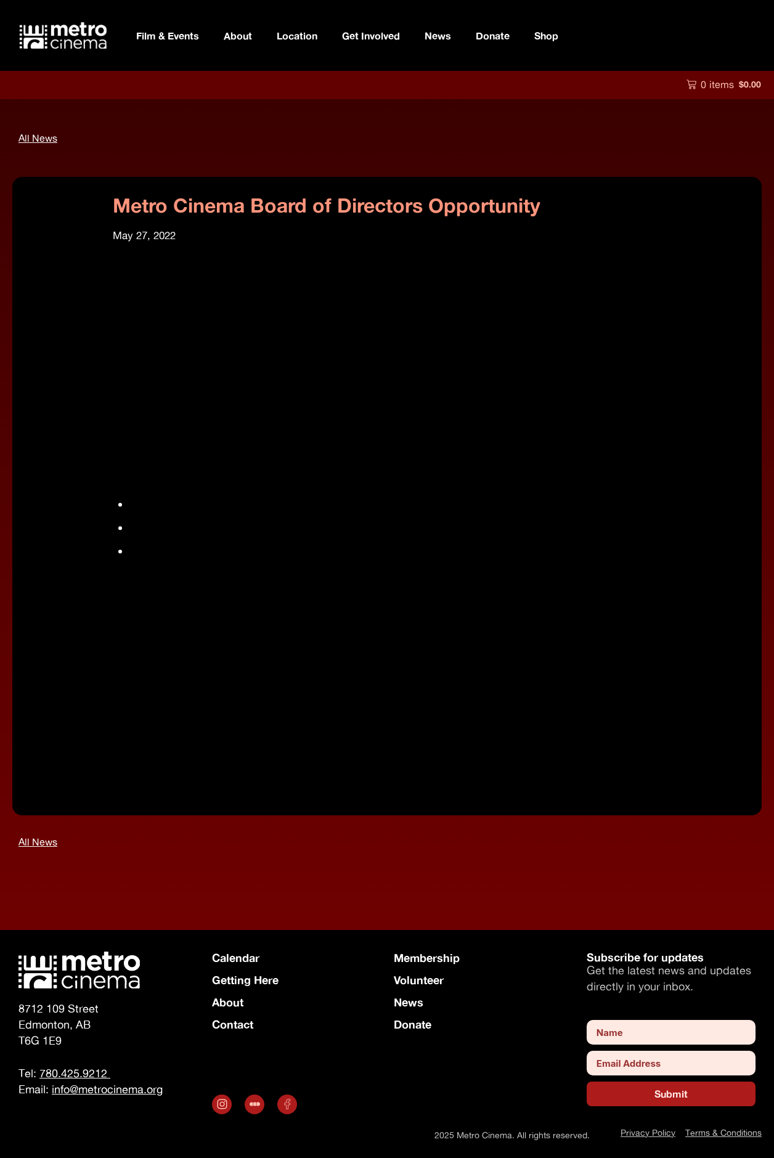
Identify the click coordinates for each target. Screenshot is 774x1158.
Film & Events (167, 35)
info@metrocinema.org (214, 757)
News (438, 35)
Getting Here (245, 980)
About (238, 35)
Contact (232, 1024)
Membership (427, 958)
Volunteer (419, 980)
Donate (493, 35)
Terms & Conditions (723, 1132)
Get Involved (371, 35)
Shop (546, 35)
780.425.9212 (74, 1073)
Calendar (235, 958)
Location (297, 35)
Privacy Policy (648, 1132)
